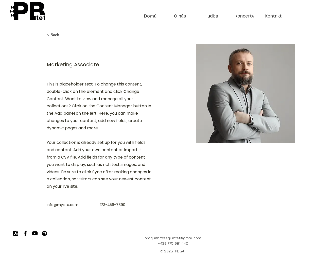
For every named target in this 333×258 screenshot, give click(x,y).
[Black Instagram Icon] (15, 233)
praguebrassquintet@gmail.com (173, 238)
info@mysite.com (62, 204)
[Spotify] (44, 233)
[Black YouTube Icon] (34, 233)
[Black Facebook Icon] (25, 233)
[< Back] (57, 35)
